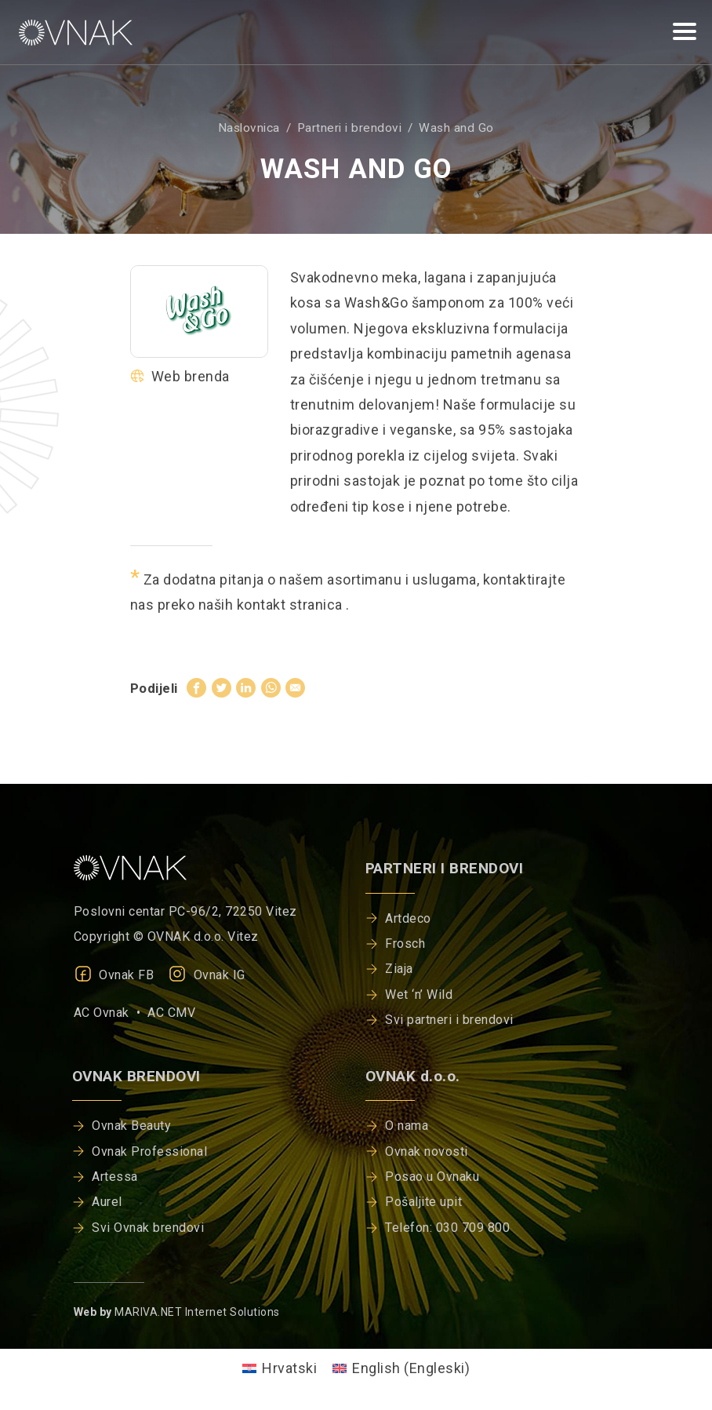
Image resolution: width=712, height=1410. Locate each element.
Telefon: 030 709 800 (447, 1227)
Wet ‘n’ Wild (418, 994)
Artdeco (408, 918)
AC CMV (171, 1012)
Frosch (405, 943)
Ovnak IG (206, 974)
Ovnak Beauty (131, 1125)
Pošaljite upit (423, 1201)
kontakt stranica (292, 604)
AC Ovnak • (111, 1012)
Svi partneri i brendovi (449, 1019)
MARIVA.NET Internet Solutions (197, 1312)
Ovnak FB (114, 974)
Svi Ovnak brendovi (148, 1227)
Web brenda (180, 376)
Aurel (107, 1201)
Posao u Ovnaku (432, 1176)
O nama (406, 1125)
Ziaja (399, 968)
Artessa (115, 1176)
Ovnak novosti (426, 1151)
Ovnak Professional (149, 1151)
